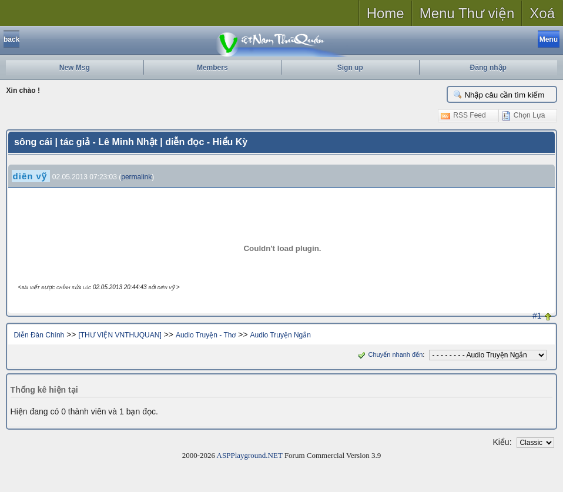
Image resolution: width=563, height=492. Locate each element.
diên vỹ (30, 176)
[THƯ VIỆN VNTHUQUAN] (119, 335)
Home (385, 13)
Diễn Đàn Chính (39, 335)
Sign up (350, 67)
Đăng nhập (488, 67)
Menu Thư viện (467, 13)
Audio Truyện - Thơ (206, 335)
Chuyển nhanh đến (389, 354)
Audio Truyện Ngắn (280, 335)
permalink (136, 177)
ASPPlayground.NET (250, 455)
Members (212, 67)
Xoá (542, 13)
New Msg (74, 67)
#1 (537, 315)
